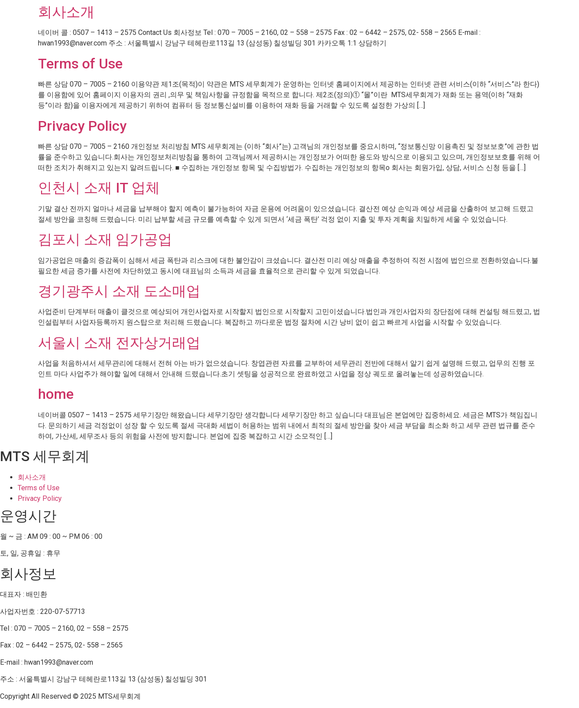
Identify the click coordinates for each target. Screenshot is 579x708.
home (56, 394)
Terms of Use (80, 63)
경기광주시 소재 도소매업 (119, 291)
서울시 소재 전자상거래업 (119, 342)
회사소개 (66, 12)
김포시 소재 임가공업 (105, 239)
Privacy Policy (82, 125)
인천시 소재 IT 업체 (99, 187)
